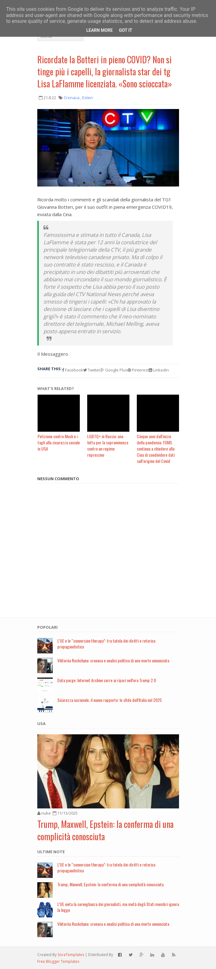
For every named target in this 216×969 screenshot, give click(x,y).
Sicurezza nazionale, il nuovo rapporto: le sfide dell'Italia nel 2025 (109, 700)
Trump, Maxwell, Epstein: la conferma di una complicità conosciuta (105, 830)
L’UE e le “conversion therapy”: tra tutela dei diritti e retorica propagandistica (106, 643)
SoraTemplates (71, 954)
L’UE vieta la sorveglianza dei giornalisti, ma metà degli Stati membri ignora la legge (118, 907)
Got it (125, 30)
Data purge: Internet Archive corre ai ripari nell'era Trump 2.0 (106, 680)
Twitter (91, 370)
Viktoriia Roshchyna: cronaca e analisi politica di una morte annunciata (113, 660)
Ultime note (51, 851)
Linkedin (159, 370)
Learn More (99, 30)
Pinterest (138, 370)
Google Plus (114, 370)
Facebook (72, 370)
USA (41, 723)
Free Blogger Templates (58, 961)
